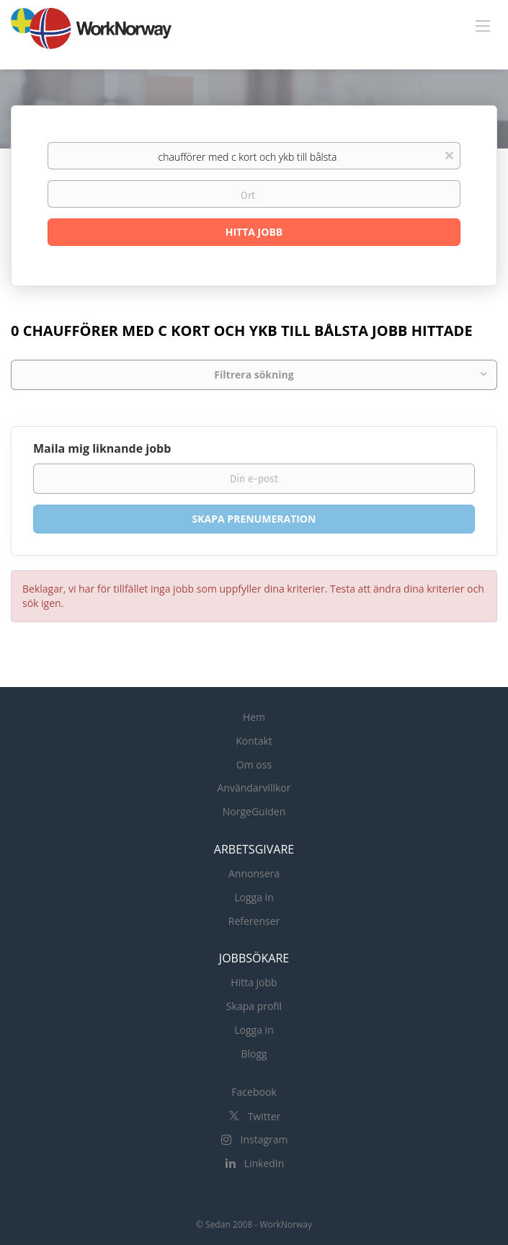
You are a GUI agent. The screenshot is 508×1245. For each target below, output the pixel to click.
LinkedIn (264, 1163)
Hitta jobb (254, 982)
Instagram (264, 1139)
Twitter (264, 1116)
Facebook (253, 1092)
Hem (254, 717)
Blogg (254, 1053)
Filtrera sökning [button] (253, 374)
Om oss (254, 764)
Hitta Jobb (254, 232)
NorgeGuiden (254, 811)
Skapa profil (254, 1006)
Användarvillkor (254, 787)
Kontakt (254, 741)
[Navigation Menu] (483, 25)
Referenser (254, 921)
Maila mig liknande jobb (102, 448)
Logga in (253, 897)
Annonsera (254, 873)
